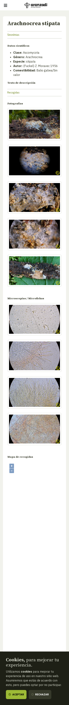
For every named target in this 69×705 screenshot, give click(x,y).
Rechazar (40, 694)
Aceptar (16, 694)
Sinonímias (13, 34)
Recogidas (13, 92)
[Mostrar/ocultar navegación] (5, 5)
